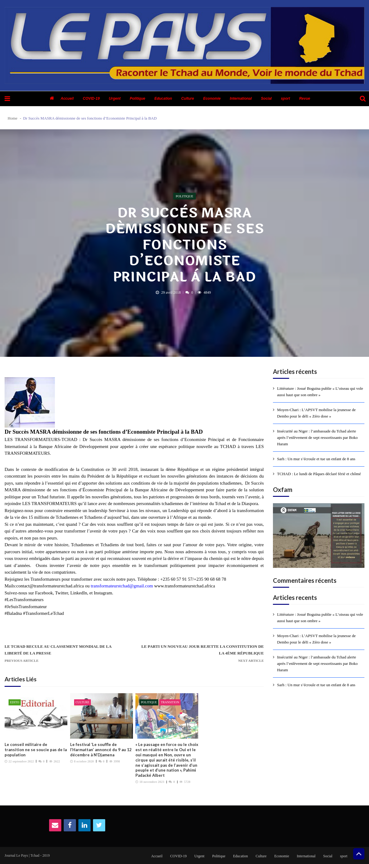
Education (163, 98)
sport (285, 98)
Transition (170, 702)
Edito (14, 702)
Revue (304, 98)
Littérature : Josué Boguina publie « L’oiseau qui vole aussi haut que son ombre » (320, 391)
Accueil (67, 98)
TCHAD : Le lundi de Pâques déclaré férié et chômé (319, 473)
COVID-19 (91, 98)
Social (266, 98)
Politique (137, 98)
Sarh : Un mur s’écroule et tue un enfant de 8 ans (316, 459)
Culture (187, 98)
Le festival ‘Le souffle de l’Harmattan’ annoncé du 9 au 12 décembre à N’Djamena (101, 749)
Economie (211, 98)
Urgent (115, 98)
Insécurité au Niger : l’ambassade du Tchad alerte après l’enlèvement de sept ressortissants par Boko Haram (317, 437)
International (241, 98)
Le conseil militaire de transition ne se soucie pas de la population (36, 749)
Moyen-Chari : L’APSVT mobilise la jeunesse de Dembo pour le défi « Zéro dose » (316, 412)
